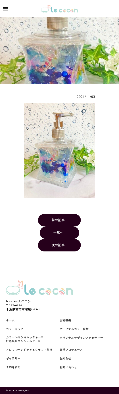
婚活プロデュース (71, 349)
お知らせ (65, 358)
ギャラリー (13, 358)
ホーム (10, 320)
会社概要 (65, 320)
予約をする (13, 367)
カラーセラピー (16, 329)
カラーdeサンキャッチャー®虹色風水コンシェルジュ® (24, 339)
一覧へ (58, 232)
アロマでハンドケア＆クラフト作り (29, 349)
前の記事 (58, 220)
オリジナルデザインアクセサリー (81, 337)
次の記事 (58, 245)
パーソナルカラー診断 (74, 329)
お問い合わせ (68, 367)
